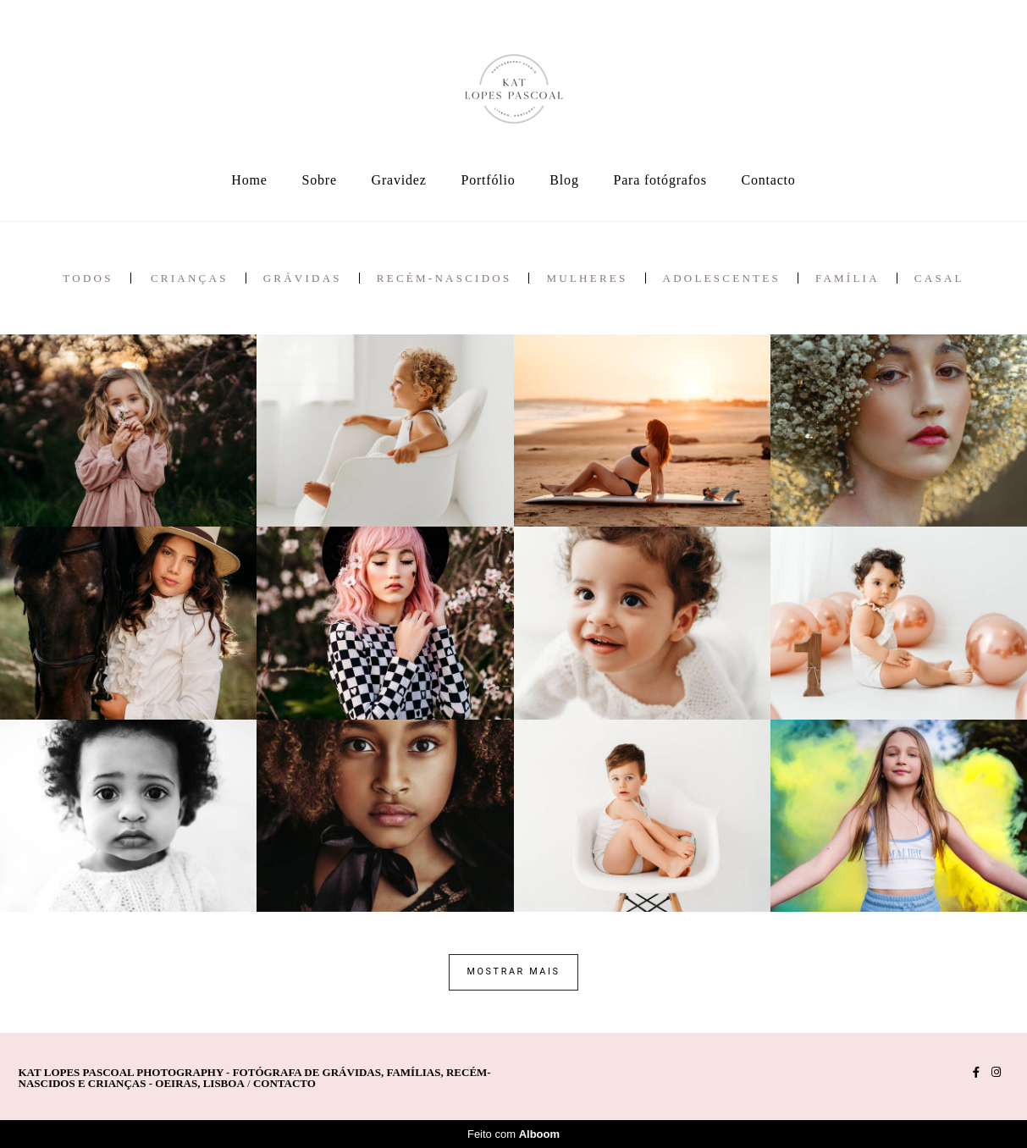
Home (249, 180)
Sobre (318, 180)
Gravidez (399, 180)
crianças (190, 278)
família (847, 278)
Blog (563, 180)
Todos (88, 278)
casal (939, 278)
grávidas (302, 278)
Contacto (769, 180)
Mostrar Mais (513, 971)
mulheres (586, 278)
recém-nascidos (444, 278)
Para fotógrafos (660, 180)
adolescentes (722, 278)
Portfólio (488, 180)
